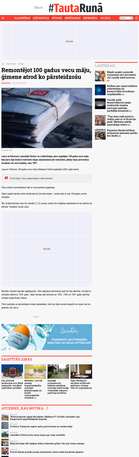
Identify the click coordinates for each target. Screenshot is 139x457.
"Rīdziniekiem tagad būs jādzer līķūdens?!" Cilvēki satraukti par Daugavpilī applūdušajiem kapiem (45, 417)
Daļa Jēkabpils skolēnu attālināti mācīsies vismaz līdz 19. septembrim (81, 384)
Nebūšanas (72, 17)
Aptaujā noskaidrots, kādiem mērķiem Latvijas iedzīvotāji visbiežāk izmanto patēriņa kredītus (58, 386)
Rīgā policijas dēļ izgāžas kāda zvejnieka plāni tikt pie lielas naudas (47, 443)
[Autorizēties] (136, 18)
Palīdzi (105, 17)
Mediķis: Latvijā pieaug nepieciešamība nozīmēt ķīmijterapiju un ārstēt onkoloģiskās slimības (33, 389)
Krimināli (90, 17)
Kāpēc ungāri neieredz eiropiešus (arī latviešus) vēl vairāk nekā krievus (121, 75)
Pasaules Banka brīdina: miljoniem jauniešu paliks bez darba (122, 133)
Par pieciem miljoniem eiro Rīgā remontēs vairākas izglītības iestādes (12, 384)
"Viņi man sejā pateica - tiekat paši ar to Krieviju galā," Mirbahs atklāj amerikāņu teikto (121, 120)
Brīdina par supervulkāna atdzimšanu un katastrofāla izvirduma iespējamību (122, 90)
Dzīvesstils (41, 17)
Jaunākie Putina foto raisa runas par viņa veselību (37, 435)
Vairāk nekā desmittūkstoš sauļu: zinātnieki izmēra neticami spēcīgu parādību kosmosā (119, 105)
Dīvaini (57, 17)
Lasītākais (105, 65)
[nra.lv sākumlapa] (38, 7)
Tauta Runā (11, 63)
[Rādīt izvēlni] (3, 18)
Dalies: (36, 317)
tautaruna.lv (6, 83)
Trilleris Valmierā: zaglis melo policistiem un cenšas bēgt (41, 426)
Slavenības (22, 17)
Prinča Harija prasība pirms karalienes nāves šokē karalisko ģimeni (47, 452)
